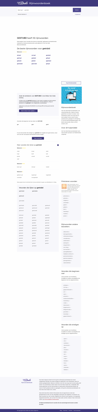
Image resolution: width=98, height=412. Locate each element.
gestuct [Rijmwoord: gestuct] (34, 238)
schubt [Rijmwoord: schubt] (33, 156)
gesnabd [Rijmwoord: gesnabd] (34, 225)
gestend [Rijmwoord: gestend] (21, 235)
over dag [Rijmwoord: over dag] (65, 247)
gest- (47, 124)
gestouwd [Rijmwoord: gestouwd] (34, 208)
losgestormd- (66, 307)
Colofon (70, 410)
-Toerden (65, 349)
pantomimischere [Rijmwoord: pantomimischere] (67, 256)
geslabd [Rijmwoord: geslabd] (21, 222)
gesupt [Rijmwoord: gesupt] (48, 63)
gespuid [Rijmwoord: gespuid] (21, 228)
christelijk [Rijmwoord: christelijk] (65, 202)
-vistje (64, 358)
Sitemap (65, 410)
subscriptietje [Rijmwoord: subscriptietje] (66, 262)
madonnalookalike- (68, 298)
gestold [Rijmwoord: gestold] (21, 238)
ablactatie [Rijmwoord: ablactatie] (66, 231)
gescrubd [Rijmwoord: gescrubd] (34, 63)
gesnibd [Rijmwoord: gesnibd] (47, 225)
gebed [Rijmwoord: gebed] (65, 207)
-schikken (65, 343)
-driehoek (65, 367)
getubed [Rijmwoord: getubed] (34, 245)
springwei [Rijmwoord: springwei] (65, 242)
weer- (64, 294)
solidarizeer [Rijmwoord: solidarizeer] (66, 240)
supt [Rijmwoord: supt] (18, 159)
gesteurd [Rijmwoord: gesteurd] (21, 208)
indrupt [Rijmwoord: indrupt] (33, 167)
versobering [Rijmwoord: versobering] (66, 238)
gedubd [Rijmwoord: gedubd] (34, 58)
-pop (64, 347)
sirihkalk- (65, 285)
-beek (64, 352)
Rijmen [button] (77, 10)
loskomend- (66, 305)
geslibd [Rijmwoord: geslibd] (34, 222)
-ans (64, 340)
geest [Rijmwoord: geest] (64, 204)
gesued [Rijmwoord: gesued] (21, 243)
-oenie (65, 365)
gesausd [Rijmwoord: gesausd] (34, 220)
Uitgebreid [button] (77, 14)
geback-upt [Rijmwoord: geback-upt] (20, 175)
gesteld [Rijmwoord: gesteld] (34, 233)
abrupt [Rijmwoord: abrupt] (19, 55)
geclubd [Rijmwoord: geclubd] (48, 55)
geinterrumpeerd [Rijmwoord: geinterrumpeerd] (67, 258)
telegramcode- (67, 309)
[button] (58, 145)
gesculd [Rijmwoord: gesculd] (47, 220)
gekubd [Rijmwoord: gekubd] (19, 61)
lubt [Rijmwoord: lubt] (47, 153)
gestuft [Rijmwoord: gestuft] (47, 238)
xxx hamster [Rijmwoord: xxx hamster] (66, 249)
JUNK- (65, 303)
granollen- (66, 311)
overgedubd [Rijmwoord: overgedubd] (35, 177)
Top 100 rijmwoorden (71, 83)
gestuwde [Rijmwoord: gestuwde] (34, 210)
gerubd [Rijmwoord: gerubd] (21, 220)
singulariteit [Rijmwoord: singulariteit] (66, 245)
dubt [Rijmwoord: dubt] (47, 151)
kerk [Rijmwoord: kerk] (64, 209)
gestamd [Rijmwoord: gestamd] (34, 230)
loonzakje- (66, 314)
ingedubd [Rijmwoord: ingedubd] (48, 175)
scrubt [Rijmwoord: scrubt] (47, 156)
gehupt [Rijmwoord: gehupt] (48, 58)
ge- (18, 124)
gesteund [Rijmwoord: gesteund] (47, 205)
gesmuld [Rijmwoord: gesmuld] (21, 225)
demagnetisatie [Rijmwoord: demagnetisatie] (67, 234)
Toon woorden (38, 138)
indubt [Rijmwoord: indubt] (47, 167)
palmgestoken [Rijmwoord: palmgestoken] (67, 260)
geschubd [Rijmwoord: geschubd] (19, 63)
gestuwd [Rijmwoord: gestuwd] (21, 196)
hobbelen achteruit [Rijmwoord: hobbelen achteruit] (68, 254)
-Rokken (65, 369)
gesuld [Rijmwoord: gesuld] (47, 243)
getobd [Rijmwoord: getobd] (21, 245)
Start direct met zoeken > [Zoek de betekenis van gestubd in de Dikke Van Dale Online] (28, 110)
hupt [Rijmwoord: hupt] (18, 153)
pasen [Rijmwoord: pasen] (64, 216)
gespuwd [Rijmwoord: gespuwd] (34, 228)
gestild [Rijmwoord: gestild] (34, 235)
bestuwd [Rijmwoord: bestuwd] (21, 215)
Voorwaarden (77, 410)
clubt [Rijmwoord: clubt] (18, 151)
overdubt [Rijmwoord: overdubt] (19, 177)
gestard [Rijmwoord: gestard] (21, 233)
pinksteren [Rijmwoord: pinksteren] (66, 196)
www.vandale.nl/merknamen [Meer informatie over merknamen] (51, 399)
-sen (64, 354)
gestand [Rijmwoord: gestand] (47, 230)
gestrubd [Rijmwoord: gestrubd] (21, 191)
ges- (33, 124)
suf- (64, 291)
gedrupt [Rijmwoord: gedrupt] (19, 58)
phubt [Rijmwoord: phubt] (18, 156)
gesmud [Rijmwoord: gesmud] (47, 222)
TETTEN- (65, 287)
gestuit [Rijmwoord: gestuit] (21, 240)
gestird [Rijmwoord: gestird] (47, 235)
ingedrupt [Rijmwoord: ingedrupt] (34, 175)
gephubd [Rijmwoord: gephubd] (48, 61)
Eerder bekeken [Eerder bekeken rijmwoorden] (22, 14)
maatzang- (66, 300)
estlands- (65, 296)
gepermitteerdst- (67, 289)
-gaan (64, 338)
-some (64, 356)
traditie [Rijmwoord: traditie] (65, 213)
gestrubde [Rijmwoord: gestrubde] (21, 200)
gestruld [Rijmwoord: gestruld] (47, 208)
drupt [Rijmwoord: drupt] (33, 151)
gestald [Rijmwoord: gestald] (21, 230)
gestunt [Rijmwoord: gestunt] (34, 240)
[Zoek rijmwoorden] (31, 10)
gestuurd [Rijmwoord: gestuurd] (21, 210)
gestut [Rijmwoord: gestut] (46, 240)
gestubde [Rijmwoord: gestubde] (34, 191)
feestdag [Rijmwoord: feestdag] (65, 211)
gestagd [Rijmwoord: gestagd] (47, 228)
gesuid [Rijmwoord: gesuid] (33, 243)
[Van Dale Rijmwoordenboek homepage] (23, 3)
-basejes (65, 360)
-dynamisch (66, 345)
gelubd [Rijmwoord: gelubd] (33, 61)
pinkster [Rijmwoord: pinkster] (65, 198)
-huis (64, 363)
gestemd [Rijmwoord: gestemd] (47, 233)
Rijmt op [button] (20, 10)
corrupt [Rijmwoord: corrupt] (34, 55)
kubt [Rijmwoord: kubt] (33, 153)
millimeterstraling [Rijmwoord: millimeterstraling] (67, 236)
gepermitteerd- (67, 316)
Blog (61, 410)
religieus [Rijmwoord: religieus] (65, 200)
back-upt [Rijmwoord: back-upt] (19, 167)
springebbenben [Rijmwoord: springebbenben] (67, 251)
